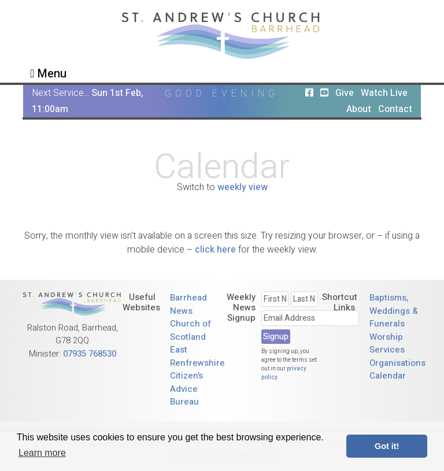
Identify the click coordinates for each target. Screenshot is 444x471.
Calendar (387, 375)
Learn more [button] (42, 453)
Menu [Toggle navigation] (48, 73)
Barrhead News (188, 304)
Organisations (397, 363)
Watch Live (384, 93)
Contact (395, 109)
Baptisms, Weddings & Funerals (393, 310)
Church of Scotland (190, 330)
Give (344, 93)
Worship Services (387, 344)
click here (215, 250)
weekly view (242, 187)
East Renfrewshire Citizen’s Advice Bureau (197, 375)
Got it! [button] (387, 446)
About (358, 109)
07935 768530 (89, 353)
